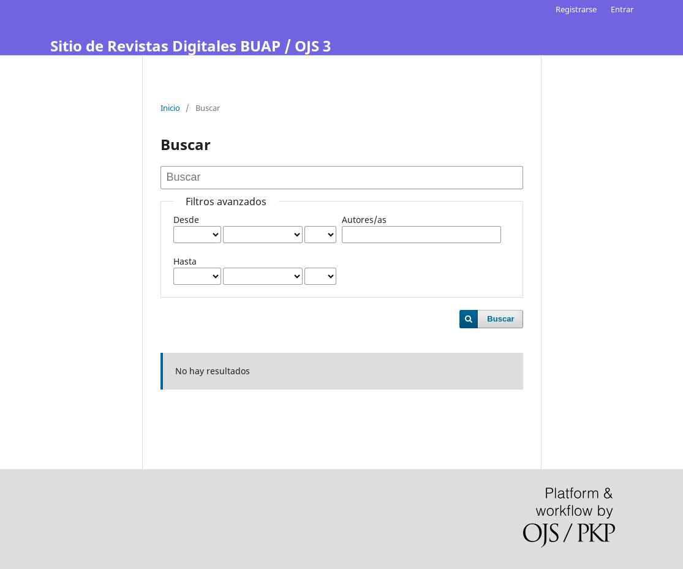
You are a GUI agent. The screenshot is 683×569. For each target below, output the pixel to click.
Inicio (170, 107)
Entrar (622, 9)
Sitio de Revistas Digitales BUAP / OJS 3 (190, 46)
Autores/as (364, 219)
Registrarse (576, 9)
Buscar (500, 318)
